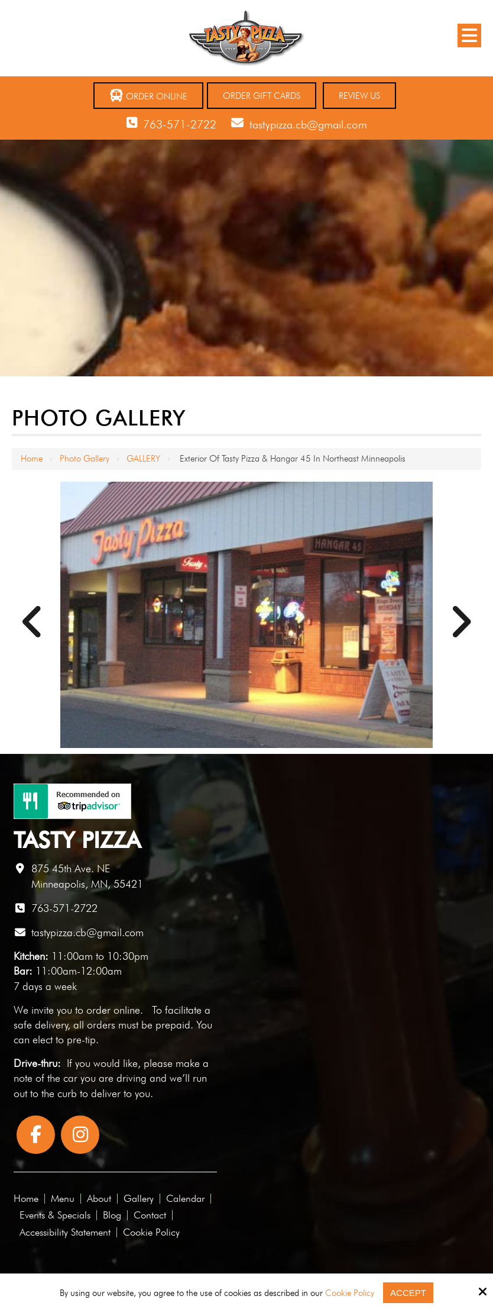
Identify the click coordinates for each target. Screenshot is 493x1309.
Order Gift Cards (261, 96)
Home (32, 458)
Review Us (359, 96)
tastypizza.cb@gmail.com (308, 124)
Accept (408, 1293)
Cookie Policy (349, 1293)
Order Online (148, 95)
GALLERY (143, 458)
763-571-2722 (179, 124)
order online (113, 1010)
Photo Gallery (84, 458)
